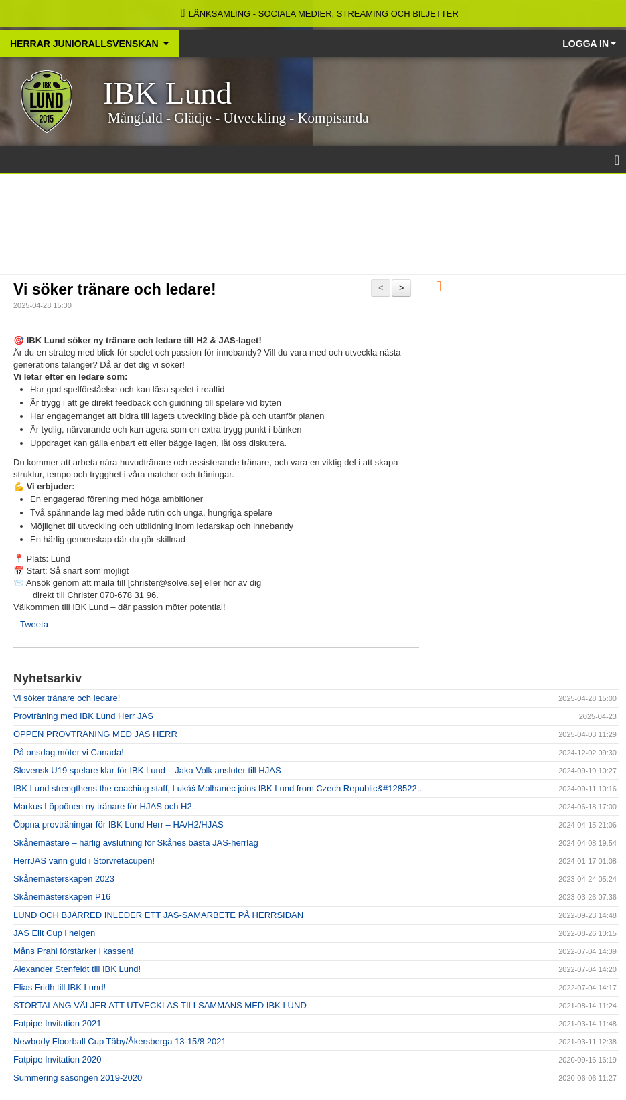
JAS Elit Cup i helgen (54, 933)
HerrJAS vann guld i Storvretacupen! (84, 861)
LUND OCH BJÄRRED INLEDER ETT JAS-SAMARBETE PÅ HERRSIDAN (158, 915)
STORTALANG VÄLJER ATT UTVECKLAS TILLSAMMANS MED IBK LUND (160, 1005)
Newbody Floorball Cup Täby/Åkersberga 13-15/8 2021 (119, 1041)
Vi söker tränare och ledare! (114, 289)
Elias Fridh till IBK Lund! (59, 987)
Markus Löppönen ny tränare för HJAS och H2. (103, 806)
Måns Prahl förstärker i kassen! (73, 951)
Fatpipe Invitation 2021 (57, 1023)
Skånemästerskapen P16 (61, 897)
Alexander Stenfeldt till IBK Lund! (77, 969)
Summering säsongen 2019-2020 (77, 1078)
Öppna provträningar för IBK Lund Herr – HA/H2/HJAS (118, 824)
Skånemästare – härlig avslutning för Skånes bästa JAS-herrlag (135, 843)
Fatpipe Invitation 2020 (57, 1059)
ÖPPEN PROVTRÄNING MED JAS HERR (95, 734)
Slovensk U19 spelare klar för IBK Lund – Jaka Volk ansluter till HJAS (147, 770)
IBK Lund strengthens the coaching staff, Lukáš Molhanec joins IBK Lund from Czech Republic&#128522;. (217, 788)
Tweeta (34, 624)
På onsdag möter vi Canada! (68, 752)
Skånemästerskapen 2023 (63, 879)
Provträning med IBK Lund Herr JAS (83, 716)
